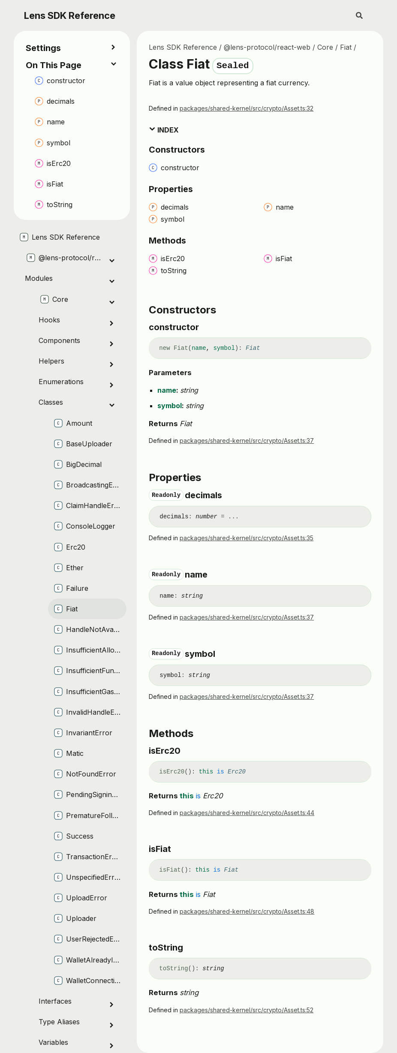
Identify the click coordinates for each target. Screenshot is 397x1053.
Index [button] (164, 130)
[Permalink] (206, 327)
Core (325, 47)
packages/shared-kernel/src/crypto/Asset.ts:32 (246, 108)
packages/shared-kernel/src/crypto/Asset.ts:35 (246, 538)
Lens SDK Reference (69, 15)
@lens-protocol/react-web (267, 47)
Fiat (346, 47)
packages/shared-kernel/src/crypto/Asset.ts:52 (246, 1010)
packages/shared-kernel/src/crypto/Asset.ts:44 (247, 812)
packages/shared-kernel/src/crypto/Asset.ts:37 (247, 440)
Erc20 (237, 771)
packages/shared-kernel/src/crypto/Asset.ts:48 (247, 911)
